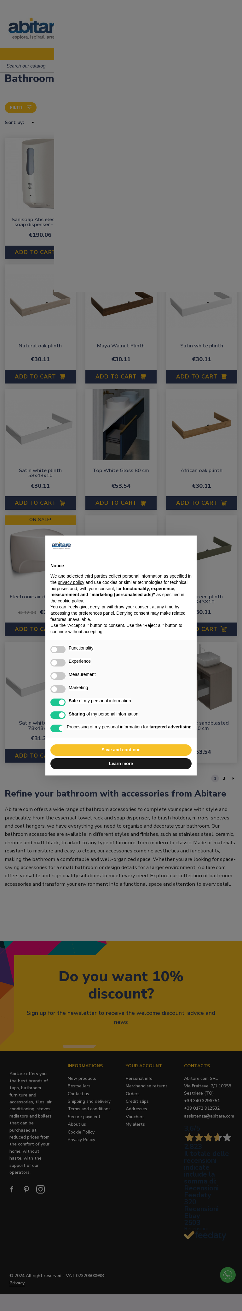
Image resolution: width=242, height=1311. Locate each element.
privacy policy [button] (71, 582)
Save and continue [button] (121, 749)
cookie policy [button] (70, 600)
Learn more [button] (121, 763)
